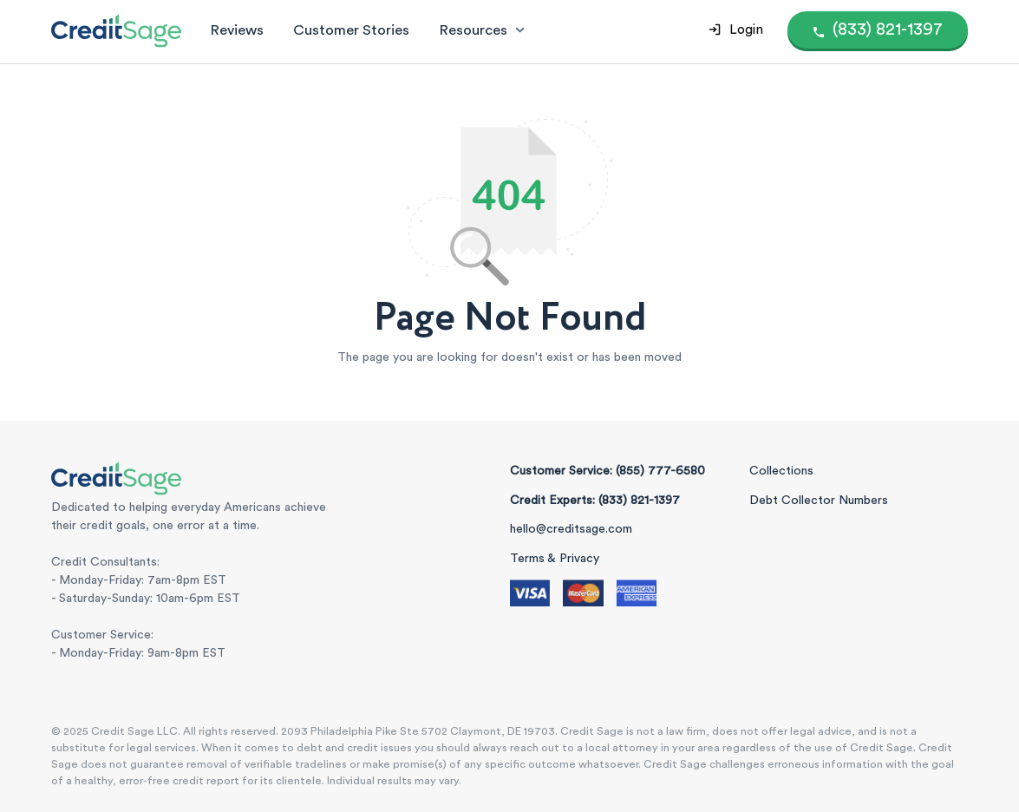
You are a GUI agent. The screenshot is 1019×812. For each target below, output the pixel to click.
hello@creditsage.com (571, 529)
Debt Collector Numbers (818, 500)
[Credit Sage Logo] (116, 30)
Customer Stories (351, 30)
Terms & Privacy (554, 559)
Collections (781, 471)
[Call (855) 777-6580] (878, 30)
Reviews (237, 30)
